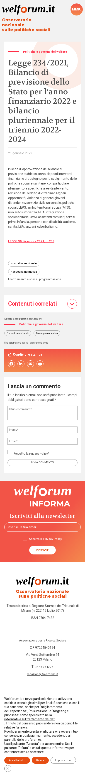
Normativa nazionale (24, 259)
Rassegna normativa (24, 267)
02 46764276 (44, 665)
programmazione (51, 275)
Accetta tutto (17, 760)
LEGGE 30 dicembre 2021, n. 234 (32, 236)
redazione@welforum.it (42, 672)
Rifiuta (40, 760)
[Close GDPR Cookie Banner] (7, 768)
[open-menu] (76, 9)
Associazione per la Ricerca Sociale (42, 639)
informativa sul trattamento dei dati (29, 719)
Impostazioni (63, 760)
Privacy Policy (39, 450)
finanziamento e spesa (23, 275)
